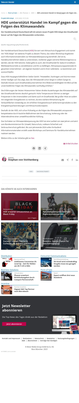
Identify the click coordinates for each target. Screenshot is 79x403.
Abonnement (32, 390)
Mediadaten (27, 388)
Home (3, 13)
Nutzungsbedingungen (66, 388)
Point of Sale (12, 13)
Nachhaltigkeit (43, 221)
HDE (33, 13)
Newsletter (51, 388)
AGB (23, 390)
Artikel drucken (71, 193)
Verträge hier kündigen (48, 390)
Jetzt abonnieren (14, 373)
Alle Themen (24, 13)
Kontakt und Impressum (11, 388)
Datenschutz (39, 388)
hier (32, 187)
